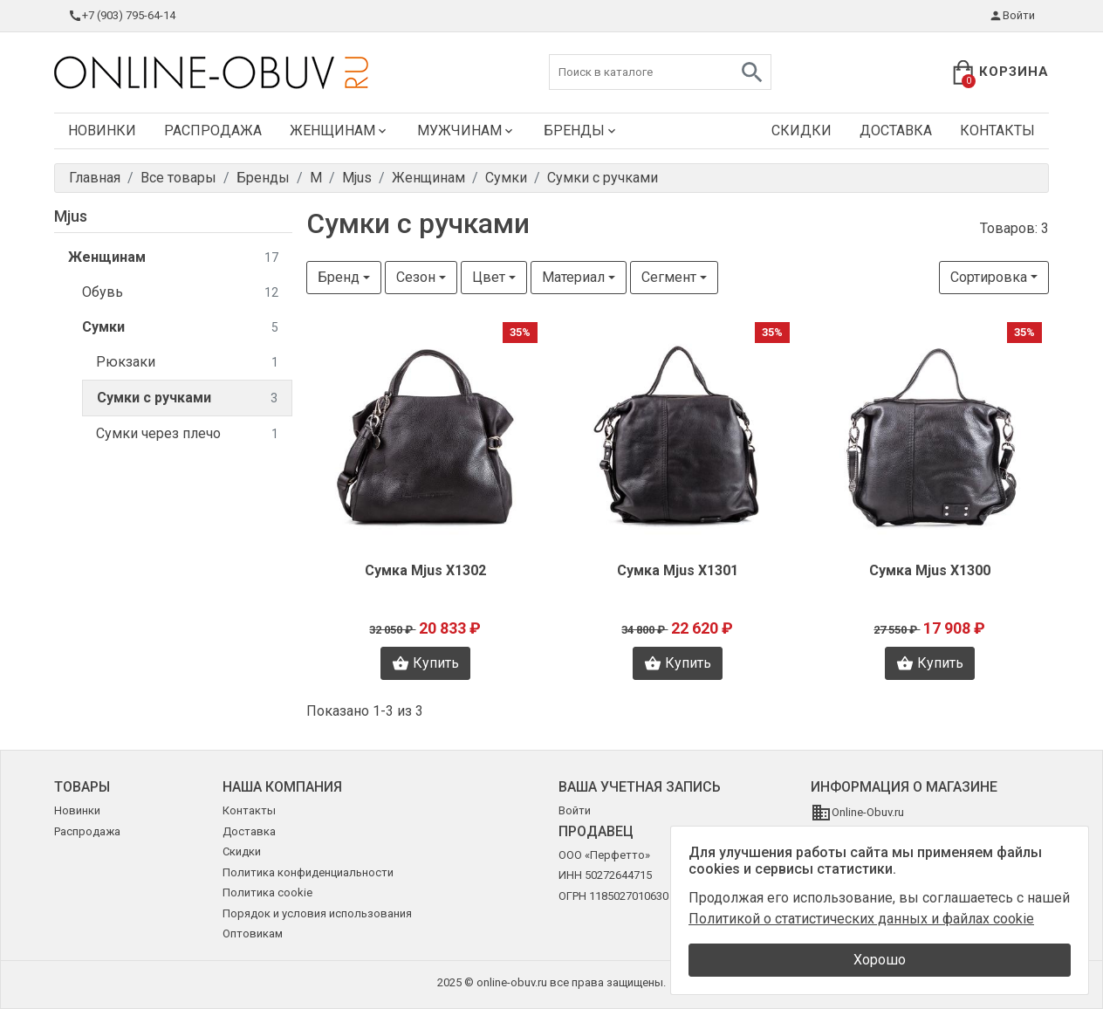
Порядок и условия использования (317, 913)
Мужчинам (466, 130)
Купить (425, 663)
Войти (1012, 16)
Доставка (896, 130)
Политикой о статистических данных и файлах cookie (861, 918)
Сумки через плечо (187, 434)
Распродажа (213, 130)
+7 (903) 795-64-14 (121, 16)
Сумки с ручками (187, 398)
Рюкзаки (187, 362)
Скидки (801, 130)
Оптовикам (253, 933)
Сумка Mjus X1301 (677, 570)
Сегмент (668, 277)
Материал (573, 277)
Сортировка (988, 277)
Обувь (180, 293)
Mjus (70, 216)
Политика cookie (267, 892)
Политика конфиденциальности (308, 872)
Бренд (339, 277)
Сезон (415, 277)
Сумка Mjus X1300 (929, 570)
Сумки (180, 328)
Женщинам (339, 130)
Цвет (488, 277)
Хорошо (879, 959)
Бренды (581, 130)
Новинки (102, 130)
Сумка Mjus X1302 (425, 570)
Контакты (997, 130)
